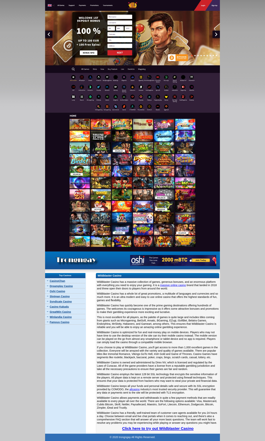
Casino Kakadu (59, 306)
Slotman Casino (60, 296)
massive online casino (173, 285)
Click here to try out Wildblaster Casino (158, 428)
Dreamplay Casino (61, 286)
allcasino (134, 389)
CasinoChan (57, 280)
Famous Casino (59, 322)
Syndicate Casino (61, 301)
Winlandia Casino (61, 317)
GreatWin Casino (60, 311)
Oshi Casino (57, 291)
